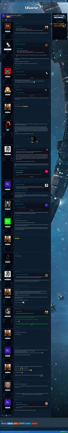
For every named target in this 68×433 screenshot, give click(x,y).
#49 (48, 201)
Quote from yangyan (20, 170)
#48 (48, 181)
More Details (62, 431)
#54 (48, 289)
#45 (48, 104)
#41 (48, 23)
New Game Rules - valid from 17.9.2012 (20, 167)
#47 (48, 146)
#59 (48, 382)
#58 (48, 364)
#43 (48, 68)
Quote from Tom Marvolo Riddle (22, 274)
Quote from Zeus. (19, 89)
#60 (48, 399)
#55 (48, 308)
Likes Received (5, 34)
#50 (48, 218)
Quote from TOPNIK (19, 71)
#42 (48, 41)
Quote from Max (19, 26)
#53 (48, 271)
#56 (48, 330)
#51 (48, 236)
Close (66, 431)
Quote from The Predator (21, 149)
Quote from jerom (19, 402)
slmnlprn (14, 16)
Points (4, 35)
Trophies (4, 36)
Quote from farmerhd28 (20, 44)
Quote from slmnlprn (21, 92)
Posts (3, 37)
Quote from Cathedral (20, 184)
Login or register (60, 1)
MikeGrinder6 (18, 406)
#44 (48, 86)
